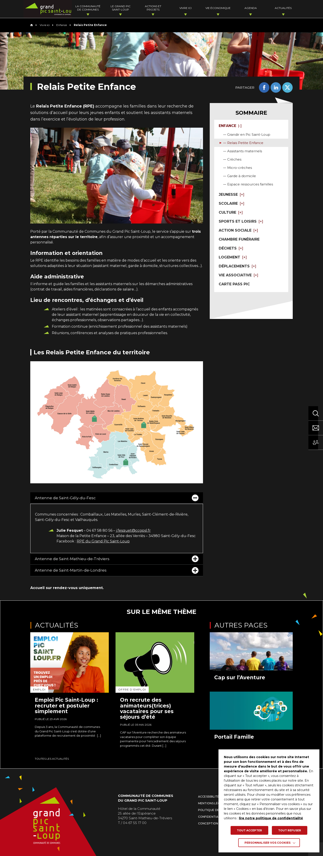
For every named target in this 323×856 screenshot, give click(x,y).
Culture (231, 212)
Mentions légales (212, 803)
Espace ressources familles (250, 184)
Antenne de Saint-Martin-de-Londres (117, 570)
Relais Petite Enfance (245, 143)
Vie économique (221, 8)
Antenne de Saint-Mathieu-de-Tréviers (117, 558)
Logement (233, 257)
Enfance (61, 25)
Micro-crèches (239, 168)
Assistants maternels (244, 151)
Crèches (234, 159)
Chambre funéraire (239, 239)
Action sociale (238, 230)
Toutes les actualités (52, 758)
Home (31, 25)
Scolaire (231, 203)
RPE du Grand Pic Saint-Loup (103, 541)
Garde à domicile (241, 176)
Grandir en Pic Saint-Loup (248, 134)
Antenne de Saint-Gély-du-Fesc (117, 498)
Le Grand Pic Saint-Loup (128, 7)
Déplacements (237, 266)
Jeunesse (231, 194)
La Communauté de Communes (96, 7)
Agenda (253, 8)
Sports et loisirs (241, 221)
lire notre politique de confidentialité (271, 818)
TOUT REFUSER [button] (289, 830)
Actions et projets (159, 7)
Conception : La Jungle (217, 823)
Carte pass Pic (234, 284)
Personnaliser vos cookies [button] (267, 842)
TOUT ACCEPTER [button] (249, 830)
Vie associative (238, 275)
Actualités (283, 8)
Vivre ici (190, 8)
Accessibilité (208, 796)
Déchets (231, 248)
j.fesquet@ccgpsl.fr (133, 530)
